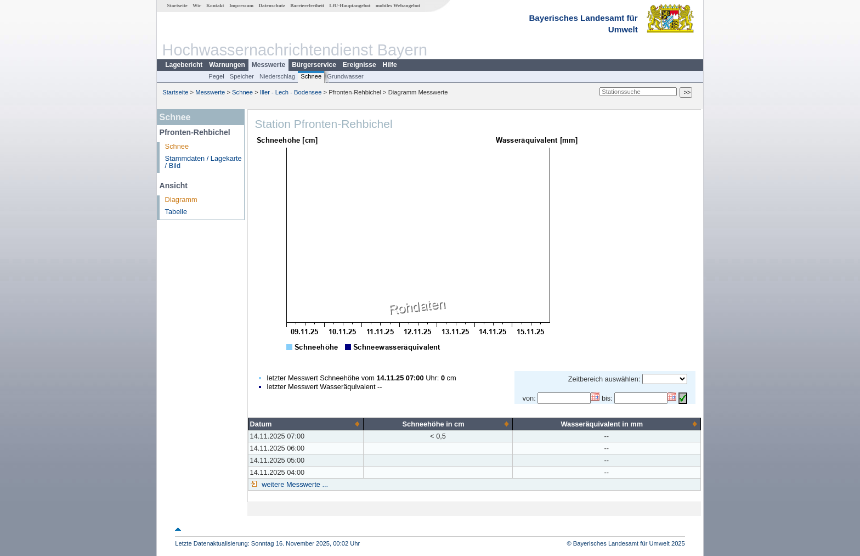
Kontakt (215, 5)
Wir (197, 5)
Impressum (241, 5)
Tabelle (176, 211)
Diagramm (181, 199)
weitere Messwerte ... (294, 484)
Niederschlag (277, 76)
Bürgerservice (314, 65)
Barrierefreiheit (307, 5)
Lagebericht (183, 65)
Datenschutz (271, 5)
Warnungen (227, 65)
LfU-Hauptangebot (349, 5)
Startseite (177, 5)
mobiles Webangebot (398, 5)
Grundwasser (345, 76)
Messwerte (268, 65)
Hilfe (390, 65)
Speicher (242, 76)
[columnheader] (306, 424)
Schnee (311, 76)
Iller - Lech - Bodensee (291, 92)
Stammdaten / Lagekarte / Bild (203, 162)
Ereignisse (359, 65)
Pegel (216, 76)
